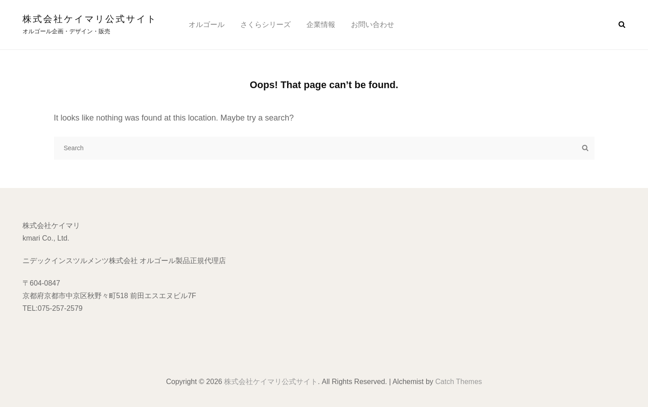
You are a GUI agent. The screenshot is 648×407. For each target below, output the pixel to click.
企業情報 (320, 24)
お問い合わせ (372, 24)
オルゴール (207, 24)
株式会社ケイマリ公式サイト (89, 19)
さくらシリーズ (265, 24)
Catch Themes (458, 381)
